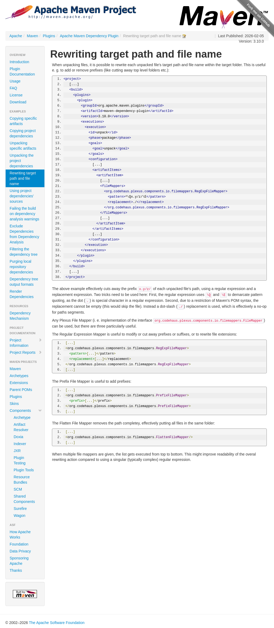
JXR (17, 451)
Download (18, 102)
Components (26, 410)
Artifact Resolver (21, 427)
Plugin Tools (24, 470)
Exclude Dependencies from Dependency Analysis (24, 234)
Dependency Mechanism (20, 316)
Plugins (49, 36)
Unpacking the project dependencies (22, 160)
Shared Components (24, 499)
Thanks (16, 570)
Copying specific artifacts (23, 121)
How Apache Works (20, 534)
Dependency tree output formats (24, 282)
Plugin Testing (19, 460)
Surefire (20, 508)
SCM (18, 489)
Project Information (26, 343)
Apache (15, 36)
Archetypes (19, 376)
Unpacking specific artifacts (23, 146)
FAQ (13, 88)
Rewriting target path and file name (23, 178)
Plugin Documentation (22, 71)
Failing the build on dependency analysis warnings (24, 213)
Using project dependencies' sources (22, 196)
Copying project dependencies (23, 133)
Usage (15, 81)
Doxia (18, 437)
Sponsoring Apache (19, 561)
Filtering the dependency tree (23, 252)
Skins (14, 403)
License (16, 95)
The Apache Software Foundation (57, 623)
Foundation (19, 544)
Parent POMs (21, 390)
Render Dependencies (22, 294)
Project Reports (26, 352)
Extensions (19, 383)
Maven (32, 36)
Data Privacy (20, 551)
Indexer (20, 444)
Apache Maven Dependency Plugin (89, 36)
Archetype (22, 417)
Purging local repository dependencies (21, 266)
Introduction (19, 62)
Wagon (19, 515)
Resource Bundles (22, 479)
